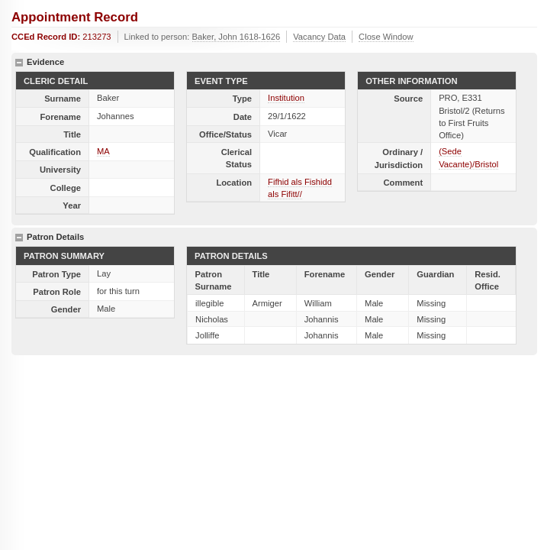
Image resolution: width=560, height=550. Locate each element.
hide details (19, 62)
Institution (286, 97)
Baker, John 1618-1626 (236, 36)
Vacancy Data (319, 36)
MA (103, 151)
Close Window (386, 36)
